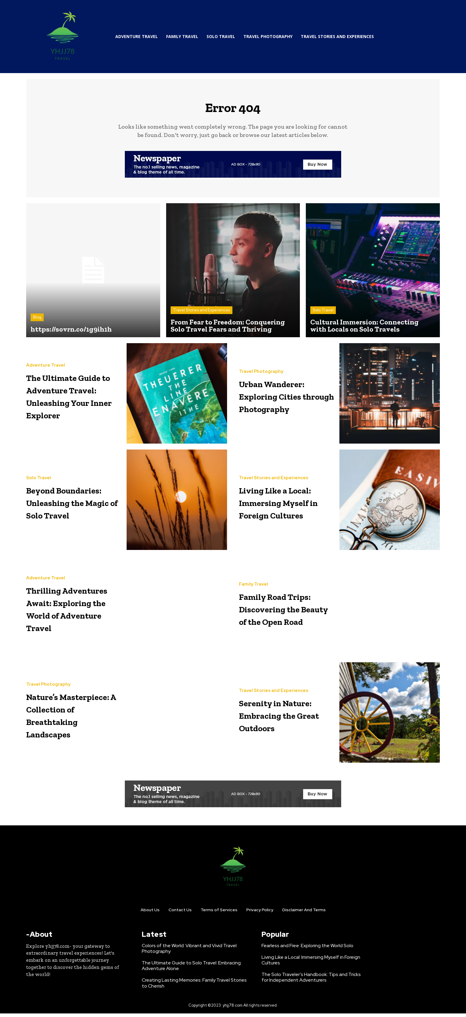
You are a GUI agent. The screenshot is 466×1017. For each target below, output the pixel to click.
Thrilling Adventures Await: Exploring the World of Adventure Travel (73, 611)
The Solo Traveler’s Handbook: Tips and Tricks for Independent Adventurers (311, 981)
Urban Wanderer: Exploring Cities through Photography (286, 399)
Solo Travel (323, 313)
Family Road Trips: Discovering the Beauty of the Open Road (283, 611)
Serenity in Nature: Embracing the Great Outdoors (282, 718)
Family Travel (253, 575)
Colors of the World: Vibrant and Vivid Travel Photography (189, 952)
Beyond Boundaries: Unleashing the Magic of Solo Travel (68, 505)
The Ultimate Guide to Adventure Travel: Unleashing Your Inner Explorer (72, 399)
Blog (37, 320)
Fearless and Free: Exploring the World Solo (307, 949)
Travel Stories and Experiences (201, 313)
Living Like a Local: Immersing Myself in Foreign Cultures (287, 505)
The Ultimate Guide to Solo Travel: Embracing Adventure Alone (191, 969)
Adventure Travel (45, 356)
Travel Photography (261, 369)
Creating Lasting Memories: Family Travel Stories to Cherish (194, 986)
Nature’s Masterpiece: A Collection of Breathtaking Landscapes (67, 717)
